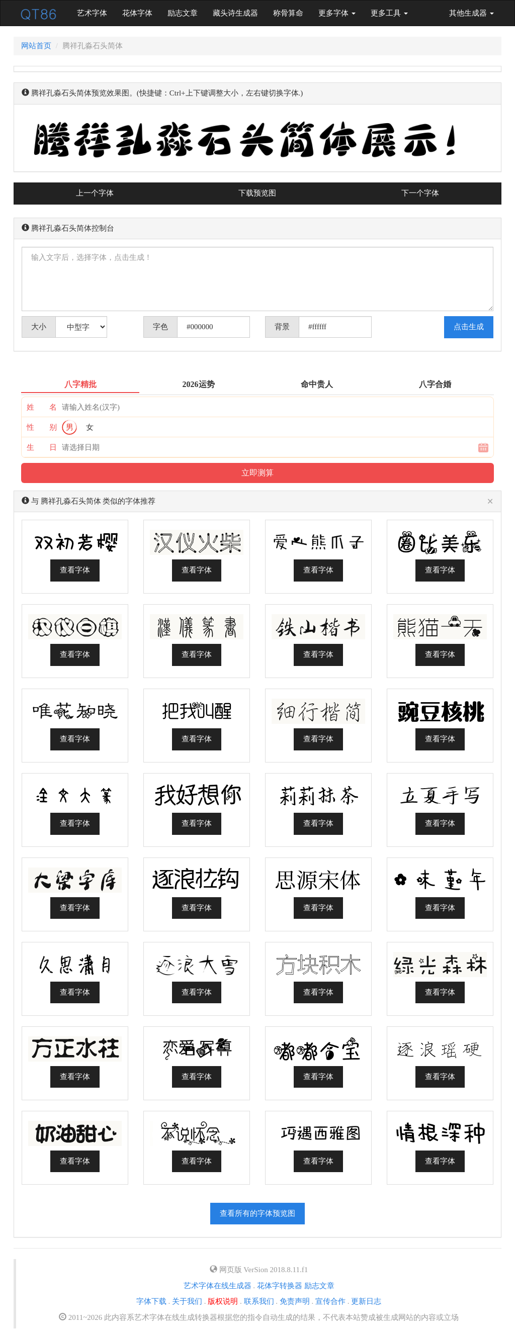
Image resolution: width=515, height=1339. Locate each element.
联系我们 (259, 1301)
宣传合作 (330, 1301)
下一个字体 (420, 193)
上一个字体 (95, 193)
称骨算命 (288, 13)
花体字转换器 (279, 1286)
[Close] (490, 502)
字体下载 (151, 1301)
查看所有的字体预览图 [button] (257, 1213)
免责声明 (295, 1301)
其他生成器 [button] (471, 13)
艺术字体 (96, 12)
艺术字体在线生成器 (217, 1286)
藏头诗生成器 (235, 13)
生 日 (42, 447)
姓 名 (42, 407)
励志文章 (182, 13)
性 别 (42, 427)
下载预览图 (257, 193)
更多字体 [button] (337, 13)
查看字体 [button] (75, 570)
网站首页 (36, 46)
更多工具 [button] (389, 13)
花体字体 (137, 13)
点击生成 (469, 327)
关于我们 (187, 1301)
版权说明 (223, 1301)
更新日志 (366, 1301)
